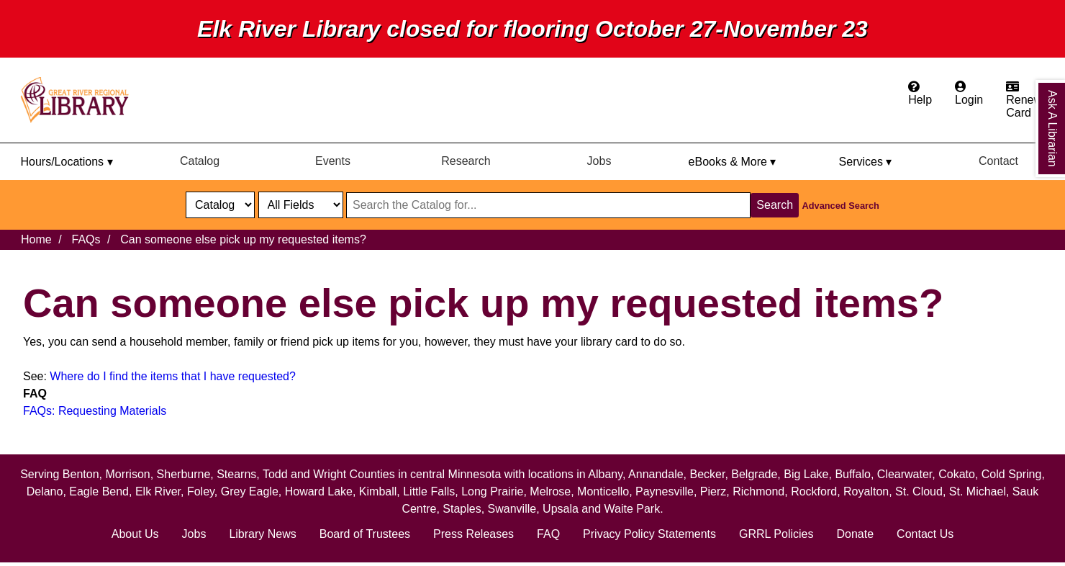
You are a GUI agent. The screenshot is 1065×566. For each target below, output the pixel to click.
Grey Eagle (249, 491)
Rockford (814, 491)
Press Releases (473, 534)
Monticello (603, 491)
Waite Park (632, 509)
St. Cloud (919, 491)
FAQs (85, 239)
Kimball (377, 491)
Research (465, 161)
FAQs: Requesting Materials (94, 411)
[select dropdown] (220, 205)
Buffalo (853, 474)
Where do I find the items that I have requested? (173, 376)
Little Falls (429, 491)
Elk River (158, 491)
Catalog (199, 161)
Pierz (713, 491)
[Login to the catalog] (968, 93)
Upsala (561, 509)
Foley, (204, 491)
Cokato (956, 474)
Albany (605, 474)
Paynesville (664, 491)
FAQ (548, 534)
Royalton (866, 491)
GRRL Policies (776, 534)
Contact (998, 161)
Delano (45, 491)
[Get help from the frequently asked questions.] (920, 93)
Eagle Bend (99, 491)
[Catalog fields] (300, 205)
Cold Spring (1012, 474)
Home (36, 239)
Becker (707, 474)
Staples (462, 509)
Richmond (758, 491)
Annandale (656, 474)
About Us (135, 534)
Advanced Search (840, 205)
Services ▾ (865, 162)
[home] (81, 100)
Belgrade (754, 474)
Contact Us (925, 534)
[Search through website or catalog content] (548, 205)
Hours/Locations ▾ (66, 162)
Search (774, 205)
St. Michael (977, 491)
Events (332, 161)
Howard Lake (319, 491)
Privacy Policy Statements (649, 534)
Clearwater (904, 474)
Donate (855, 534)
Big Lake (806, 474)
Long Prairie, (495, 491)
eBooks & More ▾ (732, 162)
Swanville (512, 509)
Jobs (599, 161)
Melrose (550, 491)
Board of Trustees (365, 534)
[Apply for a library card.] (1023, 100)
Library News (262, 534)
